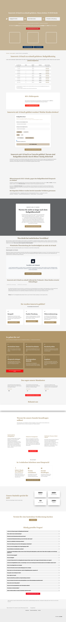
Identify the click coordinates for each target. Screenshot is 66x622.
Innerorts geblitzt (12, 53)
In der (20, 137)
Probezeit (22, 137)
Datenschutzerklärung (33, 610)
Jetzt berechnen (33, 144)
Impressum (27, 610)
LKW (22, 134)
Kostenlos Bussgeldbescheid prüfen (33, 273)
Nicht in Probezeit (29, 137)
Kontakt (39, 610)
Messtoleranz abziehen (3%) (21, 141)
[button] (33, 149)
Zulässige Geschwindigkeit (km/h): (22, 126)
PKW (18, 134)
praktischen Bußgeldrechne (32, 60)
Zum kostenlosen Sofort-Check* (33, 28)
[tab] (11, 285)
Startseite (7, 53)
